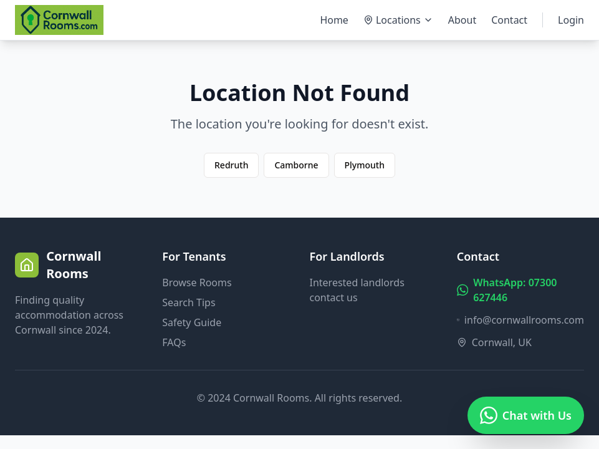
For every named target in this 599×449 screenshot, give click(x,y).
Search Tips (188, 302)
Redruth (231, 165)
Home (334, 20)
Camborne (296, 165)
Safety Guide (191, 322)
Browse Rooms (196, 282)
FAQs (174, 342)
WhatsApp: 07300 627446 (507, 290)
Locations (398, 20)
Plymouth (365, 165)
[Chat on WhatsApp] (525, 415)
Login (571, 20)
